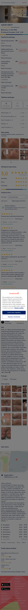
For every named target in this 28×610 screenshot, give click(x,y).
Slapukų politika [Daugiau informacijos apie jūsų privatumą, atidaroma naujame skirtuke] (19, 308)
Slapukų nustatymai (14, 317)
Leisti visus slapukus (14, 312)
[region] (14, 305)
